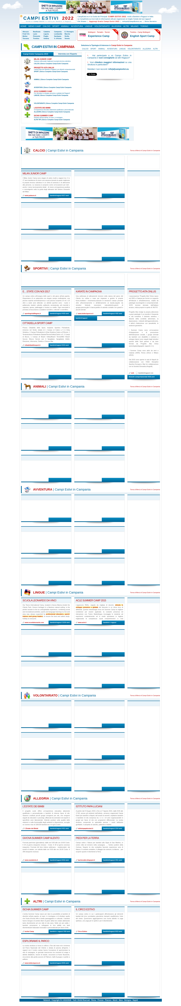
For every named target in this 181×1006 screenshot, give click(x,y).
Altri (126, 26)
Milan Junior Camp (43, 59)
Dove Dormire (151, 21)
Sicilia (67, 36)
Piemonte (36, 36)
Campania (58, 31)
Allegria (116, 26)
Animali (65, 26)
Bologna (127, 1000)
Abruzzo (26, 31)
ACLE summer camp (43, 91)
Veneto (67, 38)
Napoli (135, 1000)
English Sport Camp (142, 36)
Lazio (35, 34)
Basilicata (36, 31)
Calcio (46, 26)
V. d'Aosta (57, 38)
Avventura (77, 26)
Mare (121, 1000)
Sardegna (57, 36)
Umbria (46, 38)
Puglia (46, 36)
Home (23, 26)
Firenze (100, 1000)
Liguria (46, 34)
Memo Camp (34, 26)
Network (46, 1000)
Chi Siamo (82, 21)
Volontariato (102, 26)
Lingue (88, 26)
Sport (55, 26)
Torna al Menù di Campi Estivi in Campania (145, 150)
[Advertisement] (109, 103)
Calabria (47, 31)
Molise (25, 36)
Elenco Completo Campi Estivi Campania (54, 63)
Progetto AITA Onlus (44, 68)
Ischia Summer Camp (43, 116)
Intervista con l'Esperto (67, 54)
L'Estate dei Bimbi (42, 108)
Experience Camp (98, 36)
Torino (144, 26)
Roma (93, 1000)
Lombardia (58, 34)
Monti (115, 1000)
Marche (67, 34)
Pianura (108, 1000)
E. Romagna (69, 31)
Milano (134, 26)
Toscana (26, 38)
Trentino (36, 38)
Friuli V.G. (26, 34)
